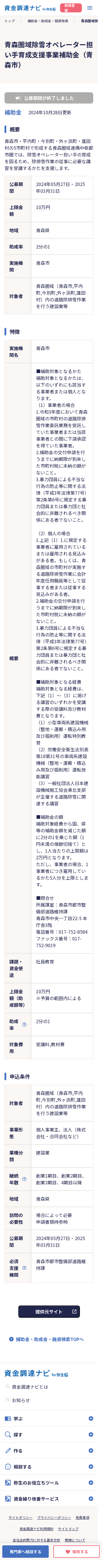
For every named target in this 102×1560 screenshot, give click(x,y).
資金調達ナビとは (30, 1386)
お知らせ (21, 1400)
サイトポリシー (21, 1517)
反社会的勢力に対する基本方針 (36, 1539)
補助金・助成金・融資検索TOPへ (50, 1339)
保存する (80, 1551)
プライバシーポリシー (54, 1517)
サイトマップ (68, 1528)
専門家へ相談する (25, 1551)
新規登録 (70, 7)
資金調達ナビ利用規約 (37, 1528)
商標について (75, 1539)
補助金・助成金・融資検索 (47, 20)
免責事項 (82, 1517)
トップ (10, 20)
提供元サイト (49, 1311)
